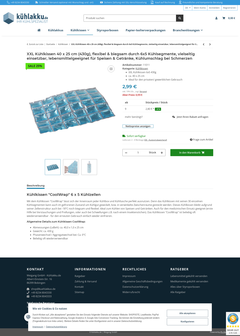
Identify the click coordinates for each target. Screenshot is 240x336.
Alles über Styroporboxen (185, 286)
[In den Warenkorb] (29, 50)
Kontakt (79, 286)
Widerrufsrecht (131, 292)
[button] (216, 18)
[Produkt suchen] (130, 18)
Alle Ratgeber (178, 292)
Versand (143, 91)
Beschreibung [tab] (36, 185)
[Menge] (138, 152)
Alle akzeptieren (186, 313)
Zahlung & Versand (86, 281)
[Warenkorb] (229, 18)
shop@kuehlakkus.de (43, 289)
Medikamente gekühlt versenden (189, 281)
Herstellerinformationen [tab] (64, 185)
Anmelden (214, 7)
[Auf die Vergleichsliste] (111, 68)
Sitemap (79, 292)
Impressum (38, 327)
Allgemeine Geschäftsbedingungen (142, 281)
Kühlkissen (142, 68)
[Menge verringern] (126, 152)
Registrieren (229, 7)
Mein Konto (200, 7)
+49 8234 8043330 (20, 2)
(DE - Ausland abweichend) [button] (155, 140)
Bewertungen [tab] (94, 185)
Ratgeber (80, 276)
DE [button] (186, 7)
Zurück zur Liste (36, 44)
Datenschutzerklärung (57, 327)
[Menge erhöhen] (161, 152)
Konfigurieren (186, 321)
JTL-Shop (224, 332)
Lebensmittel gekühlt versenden (188, 276)
